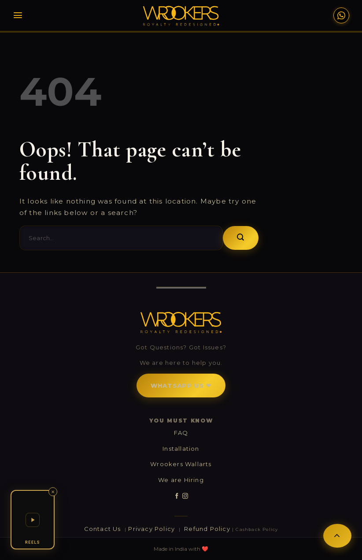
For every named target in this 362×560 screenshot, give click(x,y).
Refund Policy (207, 528)
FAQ (181, 432)
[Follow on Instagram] (185, 496)
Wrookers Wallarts (180, 463)
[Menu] (18, 15)
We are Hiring (181, 479)
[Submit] (241, 238)
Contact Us (103, 528)
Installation (181, 448)
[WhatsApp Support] (341, 15)
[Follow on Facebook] (177, 496)
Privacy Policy (152, 528)
